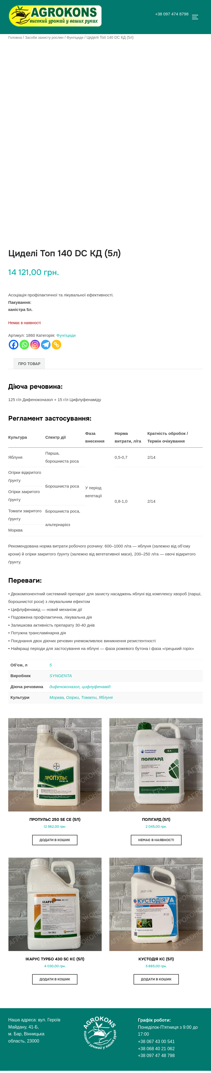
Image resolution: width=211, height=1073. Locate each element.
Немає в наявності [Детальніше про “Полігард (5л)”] (156, 841)
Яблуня (106, 697)
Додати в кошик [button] (55, 841)
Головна (15, 37)
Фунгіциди (78, 37)
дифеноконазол (64, 686)
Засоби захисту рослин (46, 37)
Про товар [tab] (29, 363)
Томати (88, 697)
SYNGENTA (60, 675)
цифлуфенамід (96, 686)
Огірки (72, 697)
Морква (56, 697)
